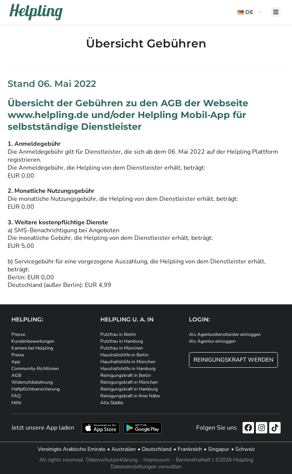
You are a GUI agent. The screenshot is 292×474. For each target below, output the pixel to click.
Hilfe (16, 403)
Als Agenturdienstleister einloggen (225, 334)
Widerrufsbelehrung (32, 382)
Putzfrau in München (121, 348)
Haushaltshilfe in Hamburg (128, 368)
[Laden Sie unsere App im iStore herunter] (101, 428)
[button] (250, 12)
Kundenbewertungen (32, 341)
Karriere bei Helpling (32, 348)
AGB (16, 375)
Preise (17, 355)
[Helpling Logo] (36, 12)
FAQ (16, 396)
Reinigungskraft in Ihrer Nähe (130, 396)
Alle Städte (111, 403)
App (15, 362)
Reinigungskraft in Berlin (125, 375)
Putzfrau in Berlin (118, 334)
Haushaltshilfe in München (128, 362)
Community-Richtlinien (35, 368)
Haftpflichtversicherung (35, 389)
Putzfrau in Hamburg (121, 341)
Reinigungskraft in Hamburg (129, 389)
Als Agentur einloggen (212, 341)
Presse (18, 334)
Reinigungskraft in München (129, 382)
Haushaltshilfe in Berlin (124, 355)
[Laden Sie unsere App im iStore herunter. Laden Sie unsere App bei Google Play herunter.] (143, 428)
